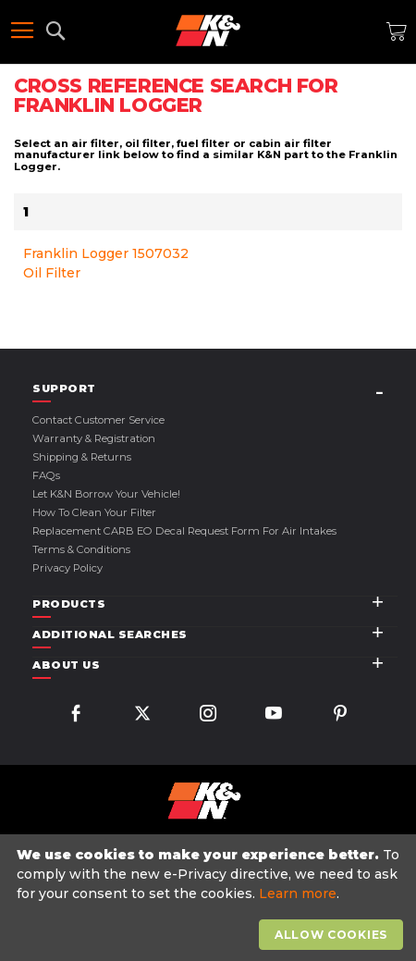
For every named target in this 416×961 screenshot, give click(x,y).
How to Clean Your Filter (94, 512)
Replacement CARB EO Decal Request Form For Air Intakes (184, 530)
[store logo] (208, 30)
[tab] (215, 389)
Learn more (297, 893)
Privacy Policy (67, 567)
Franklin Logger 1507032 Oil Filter (106, 263)
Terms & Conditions (81, 549)
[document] (210, 898)
